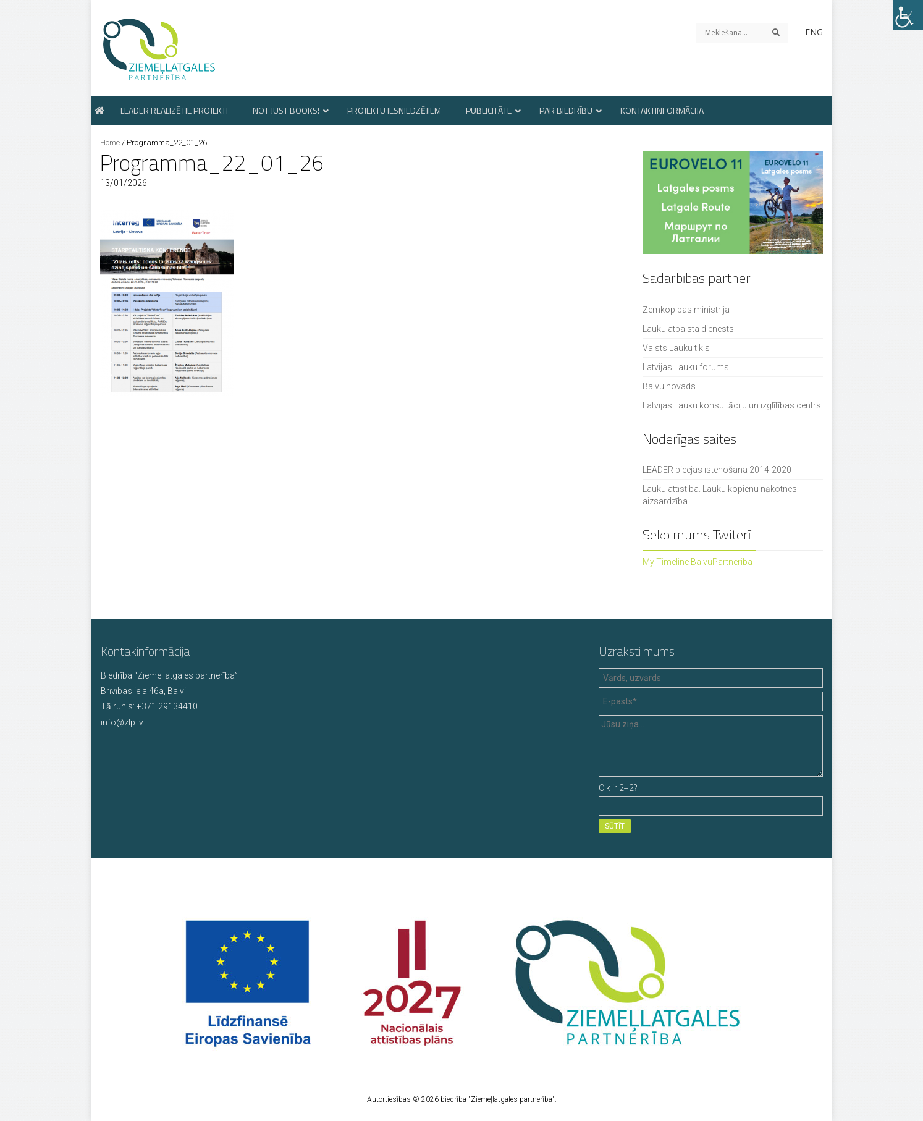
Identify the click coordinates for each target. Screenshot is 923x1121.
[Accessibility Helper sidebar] (908, 15)
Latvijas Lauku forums (686, 367)
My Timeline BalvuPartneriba (697, 562)
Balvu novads (669, 386)
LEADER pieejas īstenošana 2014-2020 (717, 470)
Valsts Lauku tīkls (676, 348)
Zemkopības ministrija (686, 310)
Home (110, 142)
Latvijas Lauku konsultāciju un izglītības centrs (732, 405)
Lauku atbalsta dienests (688, 329)
